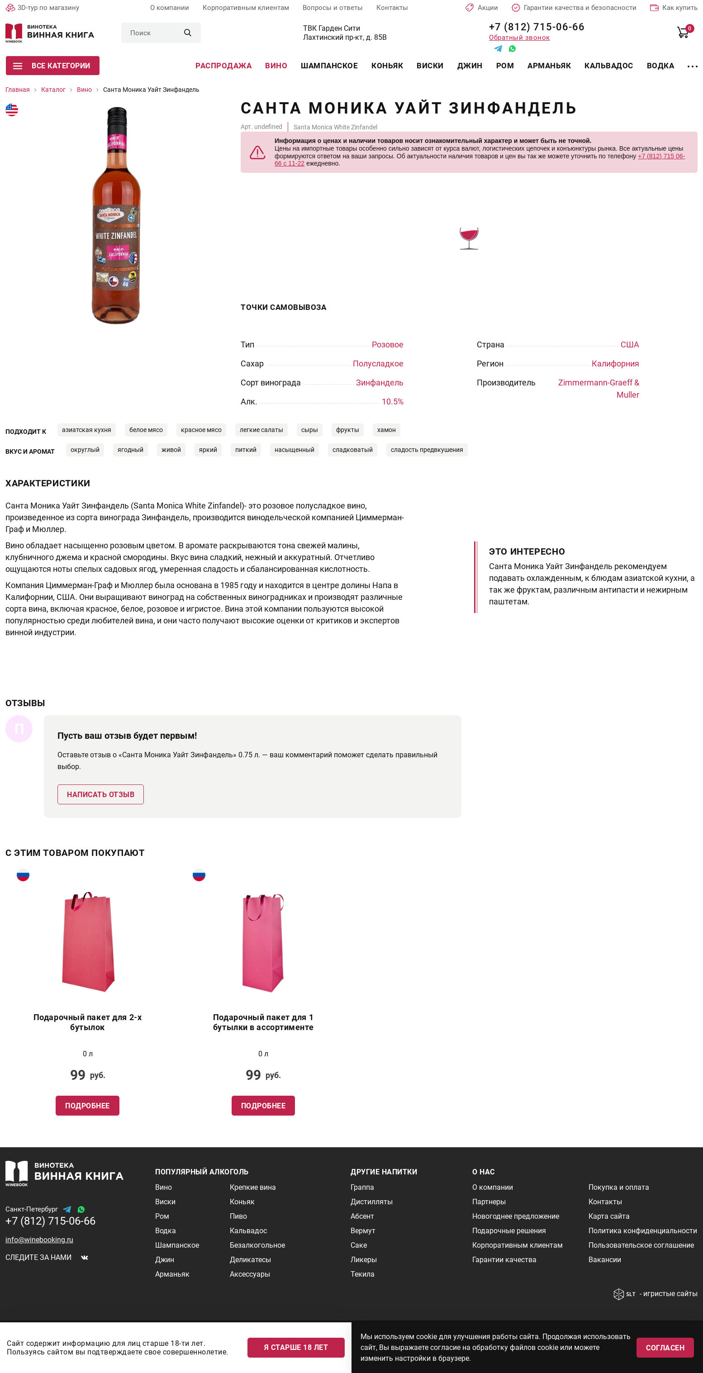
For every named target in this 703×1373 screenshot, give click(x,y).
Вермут (363, 1230)
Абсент (362, 1216)
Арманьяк (549, 65)
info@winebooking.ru (39, 1239)
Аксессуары (250, 1274)
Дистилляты (372, 1201)
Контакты (392, 8)
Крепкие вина (253, 1187)
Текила (363, 1274)
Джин (470, 65)
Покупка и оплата (619, 1187)
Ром (505, 65)
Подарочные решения (509, 1230)
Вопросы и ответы (333, 8)
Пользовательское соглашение (641, 1245)
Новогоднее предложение (515, 1216)
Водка (660, 65)
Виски (430, 65)
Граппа (362, 1187)
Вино (276, 65)
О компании (169, 8)
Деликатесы (250, 1259)
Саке (359, 1245)
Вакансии (605, 1259)
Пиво (238, 1216)
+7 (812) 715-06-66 (533, 27)
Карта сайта (609, 1216)
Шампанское (329, 65)
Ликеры (364, 1259)
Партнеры (489, 1201)
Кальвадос (608, 65)
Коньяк (387, 65)
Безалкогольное (257, 1245)
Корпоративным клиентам (246, 8)
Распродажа (223, 65)
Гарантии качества (504, 1259)
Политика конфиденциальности (643, 1230)
